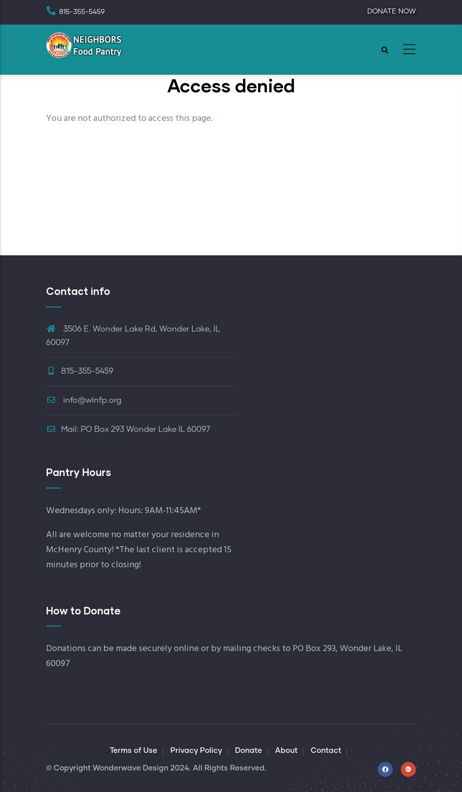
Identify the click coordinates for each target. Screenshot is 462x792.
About (286, 750)
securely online (169, 649)
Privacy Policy (196, 750)
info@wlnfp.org (83, 400)
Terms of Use (133, 750)
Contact (326, 750)
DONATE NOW (391, 11)
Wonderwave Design (130, 768)
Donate (248, 750)
